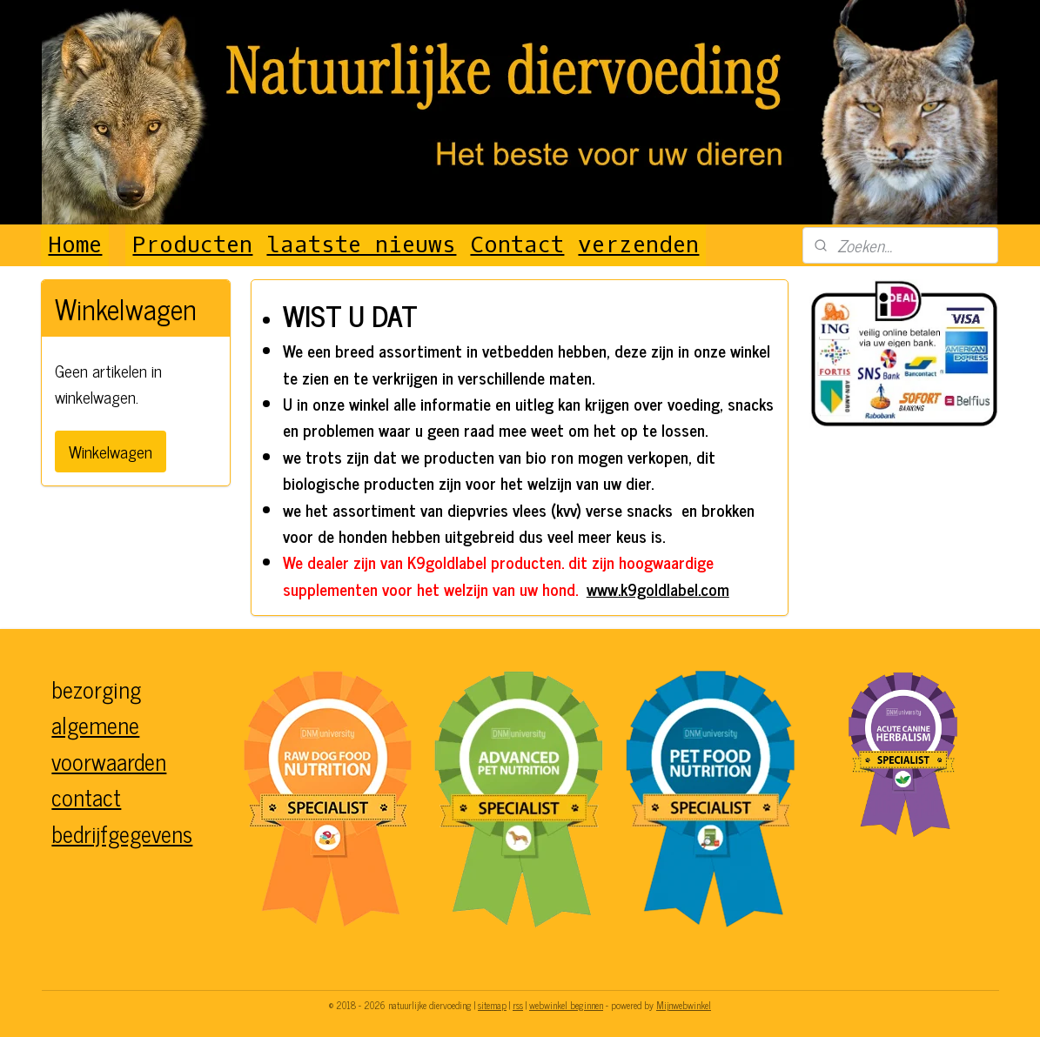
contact (86, 796)
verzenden (638, 245)
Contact (517, 245)
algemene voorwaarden (108, 742)
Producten (192, 245)
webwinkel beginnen (566, 1005)
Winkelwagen (110, 451)
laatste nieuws (361, 245)
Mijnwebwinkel (683, 1005)
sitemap (492, 1005)
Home (75, 245)
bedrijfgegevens (121, 833)
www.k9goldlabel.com (658, 588)
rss (518, 1005)
